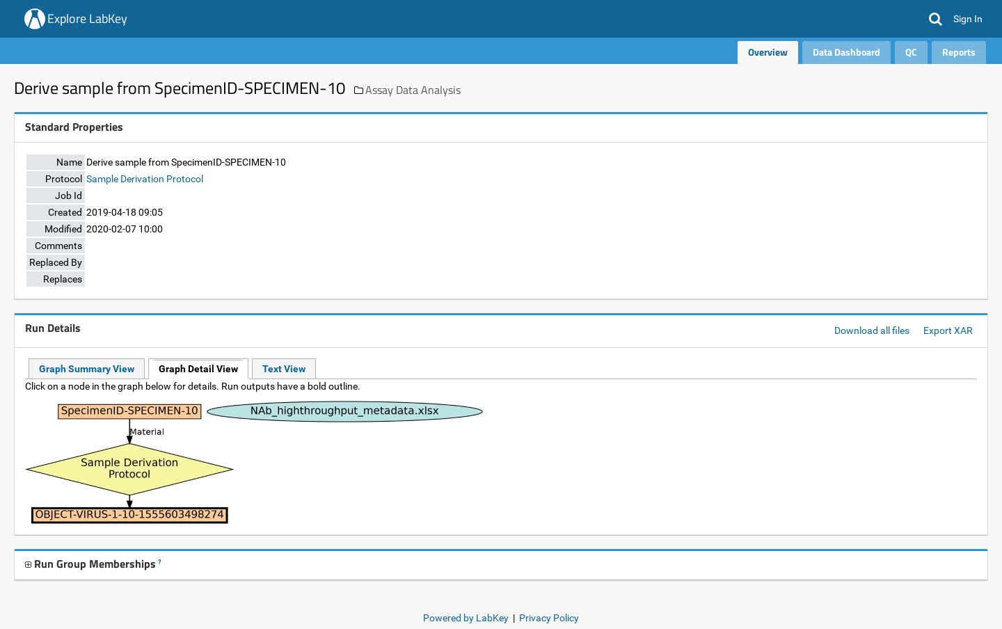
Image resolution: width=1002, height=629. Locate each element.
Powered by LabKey (466, 617)
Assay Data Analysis (413, 89)
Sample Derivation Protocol (144, 178)
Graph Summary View (86, 368)
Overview (768, 52)
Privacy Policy (549, 617)
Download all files (871, 330)
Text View (283, 368)
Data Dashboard (846, 52)
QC (911, 52)
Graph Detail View (198, 368)
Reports (959, 52)
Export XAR (948, 330)
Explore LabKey (87, 18)
